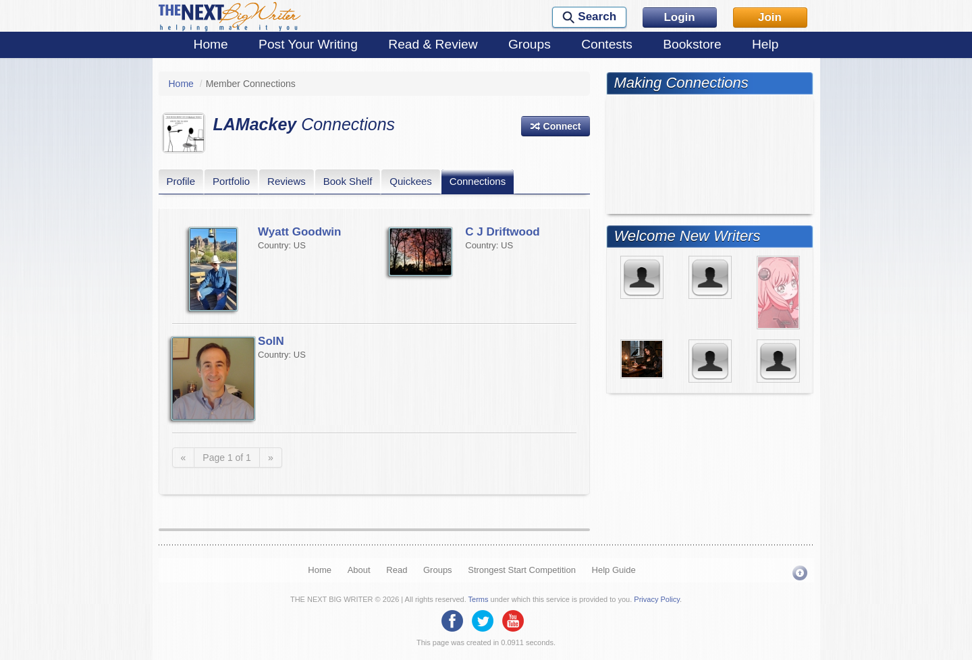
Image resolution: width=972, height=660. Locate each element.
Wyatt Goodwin (299, 231)
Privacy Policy (657, 599)
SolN (271, 341)
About (359, 570)
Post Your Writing (308, 44)
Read (396, 570)
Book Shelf (348, 181)
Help (765, 44)
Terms (478, 599)
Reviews (286, 181)
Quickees (410, 181)
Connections (478, 181)
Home (211, 44)
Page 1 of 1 (226, 457)
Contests (606, 44)
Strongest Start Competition (522, 570)
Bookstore (692, 44)
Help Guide (614, 570)
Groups (529, 44)
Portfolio (231, 181)
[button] (555, 126)
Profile (181, 181)
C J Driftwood (502, 231)
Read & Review (432, 44)
